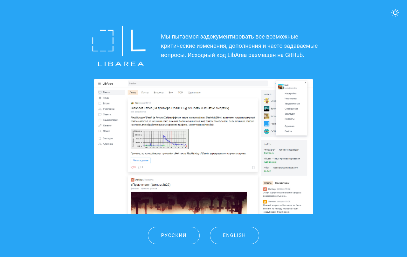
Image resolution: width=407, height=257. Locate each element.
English (234, 235)
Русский (174, 235)
